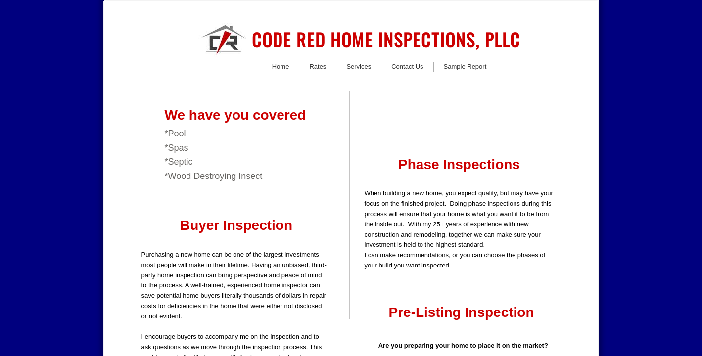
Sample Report (465, 66)
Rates (317, 66)
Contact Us (407, 66)
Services (358, 66)
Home (280, 66)
